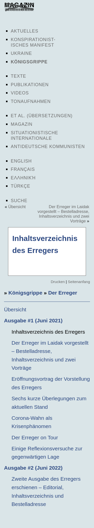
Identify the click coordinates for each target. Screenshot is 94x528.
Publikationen (30, 84)
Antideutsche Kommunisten (48, 146)
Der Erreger (62, 293)
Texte (18, 76)
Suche (19, 200)
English (21, 161)
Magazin (21, 124)
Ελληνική (23, 177)
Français (23, 169)
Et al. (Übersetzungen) (41, 115)
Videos (20, 92)
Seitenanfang (79, 282)
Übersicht (17, 206)
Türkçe (20, 186)
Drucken (58, 282)
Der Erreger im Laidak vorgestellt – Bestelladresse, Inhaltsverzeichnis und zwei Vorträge (63, 213)
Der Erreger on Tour (35, 437)
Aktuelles (24, 31)
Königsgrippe (29, 61)
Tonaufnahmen (31, 101)
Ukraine (21, 53)
